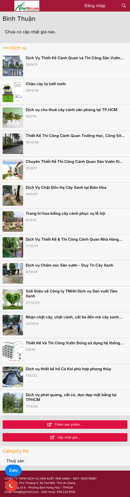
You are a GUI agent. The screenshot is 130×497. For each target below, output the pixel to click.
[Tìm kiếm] (123, 6)
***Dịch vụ (14, 48)
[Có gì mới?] (113, 6)
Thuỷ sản (15, 460)
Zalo (13, 470)
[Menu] (7, 6)
